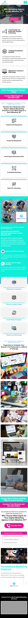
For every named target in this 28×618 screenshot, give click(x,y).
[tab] (14, 533)
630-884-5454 (13, 98)
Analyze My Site (14, 19)
